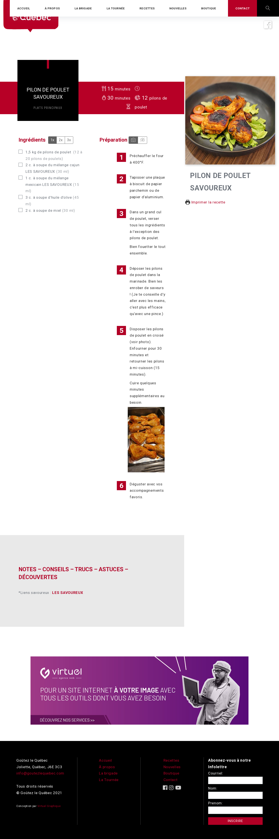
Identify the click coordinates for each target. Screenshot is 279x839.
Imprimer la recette (205, 202)
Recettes (171, 760)
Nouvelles (172, 767)
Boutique (171, 773)
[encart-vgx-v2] (139, 690)
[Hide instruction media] (142, 140)
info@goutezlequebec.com (40, 773)
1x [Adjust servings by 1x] (52, 140)
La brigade (108, 773)
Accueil (105, 760)
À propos (107, 767)
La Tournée (109, 780)
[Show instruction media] (133, 140)
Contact (170, 780)
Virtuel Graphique (49, 806)
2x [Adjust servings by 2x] (61, 140)
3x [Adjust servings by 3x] (69, 140)
